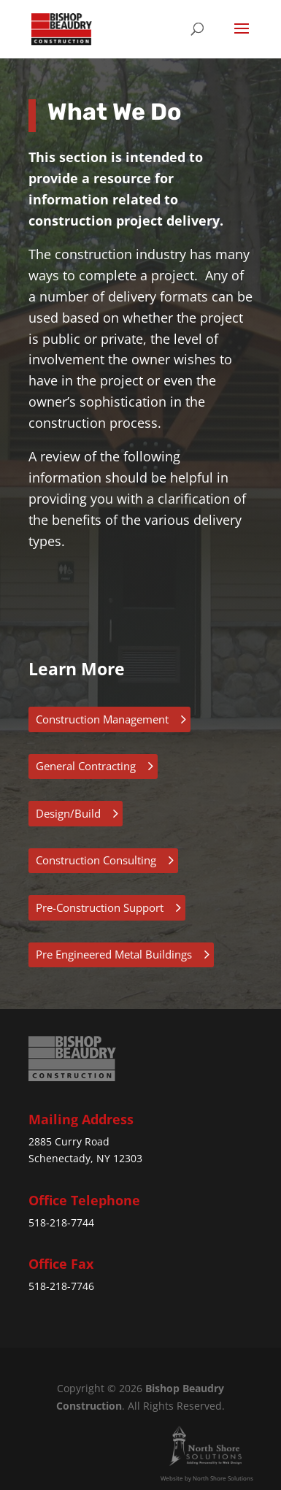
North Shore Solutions (223, 1478)
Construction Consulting (96, 860)
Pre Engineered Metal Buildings (114, 954)
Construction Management (102, 719)
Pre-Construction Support (99, 907)
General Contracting (86, 766)
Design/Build (68, 813)
